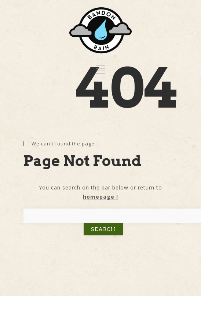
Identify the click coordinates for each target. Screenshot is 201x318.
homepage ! (100, 196)
